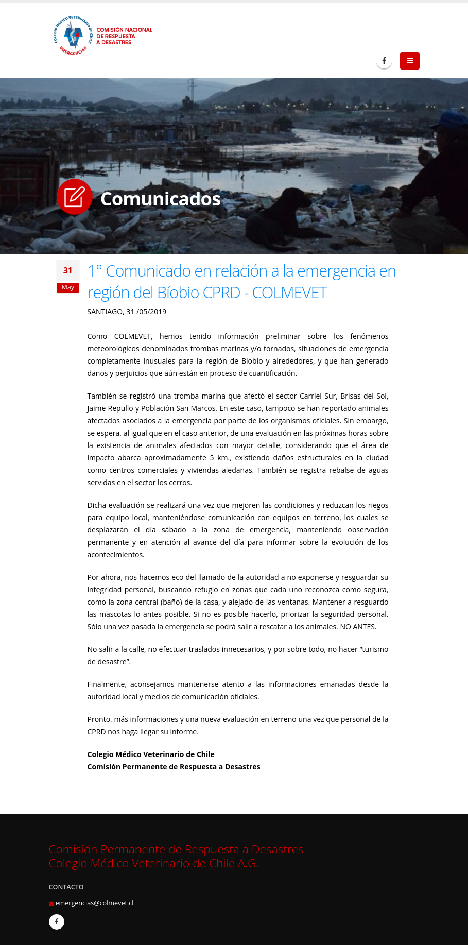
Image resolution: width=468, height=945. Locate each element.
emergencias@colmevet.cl (95, 903)
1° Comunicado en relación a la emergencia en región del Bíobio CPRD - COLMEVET (242, 281)
